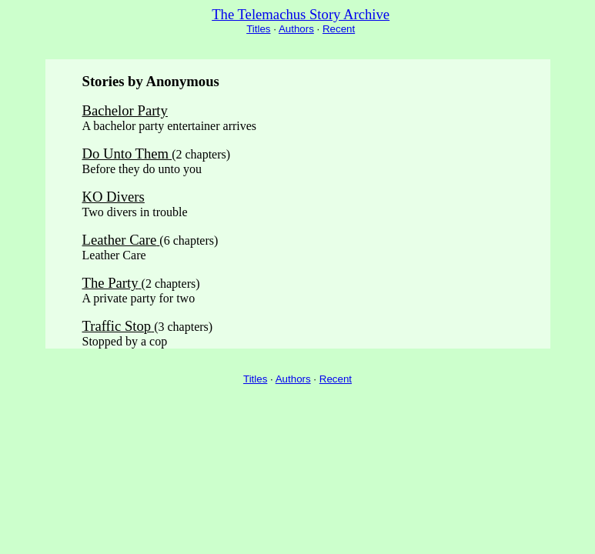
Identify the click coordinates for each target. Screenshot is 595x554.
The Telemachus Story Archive (300, 14)
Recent (339, 29)
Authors (296, 29)
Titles (258, 29)
